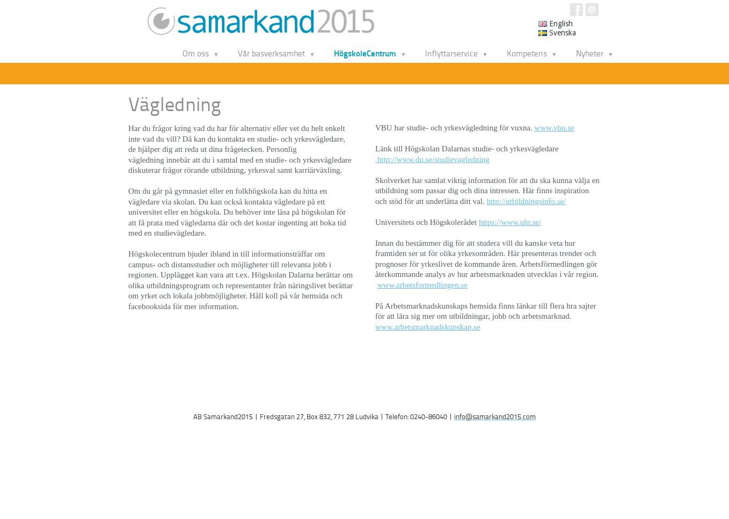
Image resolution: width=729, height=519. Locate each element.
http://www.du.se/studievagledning (432, 159)
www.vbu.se (554, 127)
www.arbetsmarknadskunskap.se (427, 327)
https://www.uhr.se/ (510, 222)
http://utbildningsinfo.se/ (526, 201)
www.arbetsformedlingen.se (422, 285)
